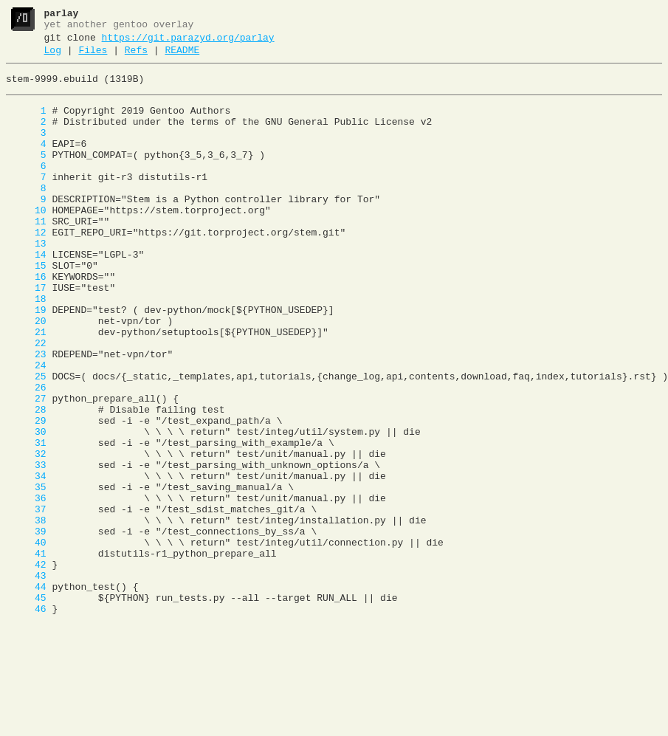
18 (26, 347)
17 (26, 334)
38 (26, 613)
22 (26, 400)
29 (26, 494)
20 (26, 374)
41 (26, 653)
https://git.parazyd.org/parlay (188, 42)
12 (26, 268)
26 (26, 454)
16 (26, 321)
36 (26, 587)
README (182, 56)
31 (26, 520)
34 (26, 560)
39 (26, 626)
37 (26, 600)
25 (26, 440)
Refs (136, 56)
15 (26, 307)
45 (26, 706)
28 (26, 480)
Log (52, 56)
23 (26, 414)
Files (92, 56)
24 (26, 427)
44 (26, 693)
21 (26, 387)
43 (26, 680)
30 (26, 507)
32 (26, 533)
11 (26, 254)
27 (26, 467)
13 (26, 281)
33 (26, 547)
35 (26, 573)
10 (26, 241)
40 (26, 640)
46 (26, 719)
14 (26, 294)
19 (26, 361)
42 (26, 666)
